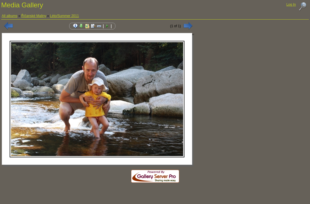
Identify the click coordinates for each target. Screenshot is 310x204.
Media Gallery (22, 5)
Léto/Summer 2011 (64, 16)
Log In (291, 5)
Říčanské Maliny (33, 16)
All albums (9, 16)
